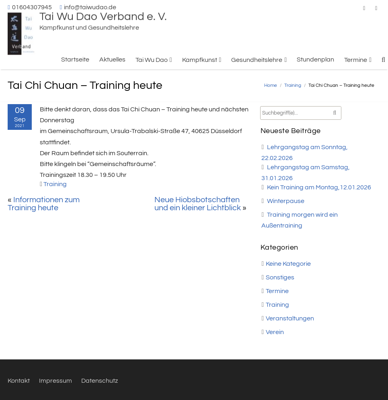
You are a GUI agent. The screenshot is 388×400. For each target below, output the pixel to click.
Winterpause (285, 201)
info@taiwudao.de (90, 7)
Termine (355, 60)
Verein (275, 332)
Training (292, 85)
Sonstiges (280, 277)
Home (270, 85)
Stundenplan (315, 59)
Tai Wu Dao (151, 60)
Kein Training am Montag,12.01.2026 (319, 187)
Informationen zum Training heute (44, 204)
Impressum (55, 380)
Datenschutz (99, 380)
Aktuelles (112, 59)
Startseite (75, 59)
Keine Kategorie (288, 264)
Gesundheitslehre (256, 60)
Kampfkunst (199, 60)
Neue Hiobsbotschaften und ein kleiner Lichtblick (197, 204)
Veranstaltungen (290, 318)
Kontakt (19, 380)
